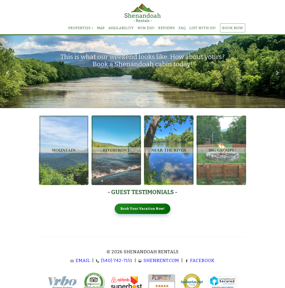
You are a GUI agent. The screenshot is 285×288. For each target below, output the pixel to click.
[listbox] (142, 71)
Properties (79, 28)
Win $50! (146, 28)
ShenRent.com (161, 260)
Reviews (166, 28)
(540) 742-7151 (116, 260)
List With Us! (202, 28)
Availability (121, 28)
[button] (7, 71)
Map (101, 28)
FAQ (182, 28)
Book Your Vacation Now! (143, 209)
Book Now (232, 28)
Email (83, 260)
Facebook (202, 260)
